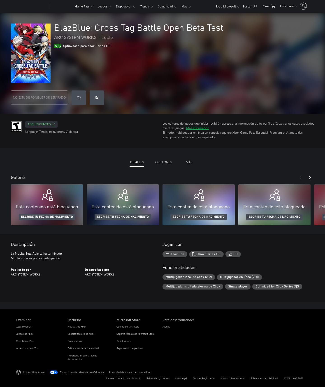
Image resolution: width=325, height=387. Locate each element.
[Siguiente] (309, 177)
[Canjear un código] (97, 97)
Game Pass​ (82, 6)
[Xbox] (61, 6)
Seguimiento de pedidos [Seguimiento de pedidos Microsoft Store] (129, 348)
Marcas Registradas (204, 378)
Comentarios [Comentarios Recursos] (75, 341)
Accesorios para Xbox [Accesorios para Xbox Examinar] (27, 348)
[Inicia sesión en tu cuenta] (293, 6)
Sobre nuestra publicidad (264, 378)
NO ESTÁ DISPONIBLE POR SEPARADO (39, 97)
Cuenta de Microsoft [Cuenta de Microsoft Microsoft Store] (127, 326)
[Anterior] (300, 177)
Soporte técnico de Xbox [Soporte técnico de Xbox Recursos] (81, 333)
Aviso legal (181, 378)
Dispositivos (124, 6)
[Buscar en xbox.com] (250, 6)
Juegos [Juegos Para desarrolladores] (166, 326)
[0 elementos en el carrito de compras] (269, 5)
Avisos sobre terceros (232, 378)
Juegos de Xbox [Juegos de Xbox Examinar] (24, 333)
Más (184, 6)
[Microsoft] (31, 6)
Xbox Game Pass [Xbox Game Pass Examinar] (25, 341)
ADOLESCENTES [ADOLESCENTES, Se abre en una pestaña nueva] (41, 124)
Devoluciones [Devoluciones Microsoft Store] (123, 341)
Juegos (102, 6)
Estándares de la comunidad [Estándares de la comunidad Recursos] (83, 348)
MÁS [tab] (189, 162)
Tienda (144, 6)
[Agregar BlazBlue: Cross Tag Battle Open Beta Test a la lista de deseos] (79, 97)
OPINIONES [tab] (163, 162)
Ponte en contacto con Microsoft (123, 378)
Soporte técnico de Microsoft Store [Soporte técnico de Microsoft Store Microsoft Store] (135, 333)
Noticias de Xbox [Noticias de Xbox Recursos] (77, 326)
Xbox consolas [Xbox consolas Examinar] (24, 326)
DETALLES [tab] (137, 162)
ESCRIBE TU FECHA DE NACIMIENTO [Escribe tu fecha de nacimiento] (47, 216)
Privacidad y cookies (158, 378)
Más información (197, 128)
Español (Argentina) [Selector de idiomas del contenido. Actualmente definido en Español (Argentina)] (33, 371)
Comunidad (165, 6)
